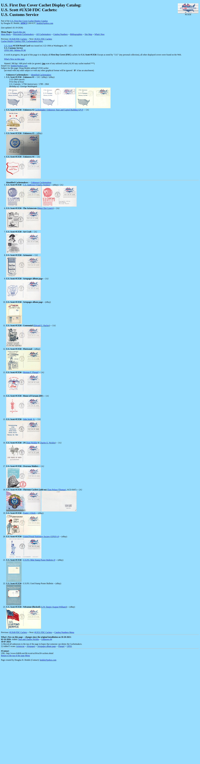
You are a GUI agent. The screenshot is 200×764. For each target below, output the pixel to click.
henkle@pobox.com (45, 23)
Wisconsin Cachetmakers (23, 34)
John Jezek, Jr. (29, 419)
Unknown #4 (46, 639)
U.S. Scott (8, 46)
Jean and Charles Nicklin (28, 639)
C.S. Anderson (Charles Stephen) (36, 185)
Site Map (88, 34)
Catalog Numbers (60, 34)
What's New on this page (14, 59)
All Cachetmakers (43, 34)
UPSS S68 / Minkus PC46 (15, 50)
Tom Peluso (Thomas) (57, 490)
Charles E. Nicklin (47, 443)
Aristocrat (20, 646)
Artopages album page (46, 646)
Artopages (31, 646)
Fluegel (61, 646)
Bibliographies (76, 34)
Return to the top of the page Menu (15, 655)
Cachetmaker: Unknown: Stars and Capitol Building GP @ (59, 110)
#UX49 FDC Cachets (18, 39)
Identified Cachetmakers (41, 75)
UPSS (69, 646)
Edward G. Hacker (41, 325)
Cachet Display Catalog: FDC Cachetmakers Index (22, 41)
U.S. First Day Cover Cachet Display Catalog (29, 21)
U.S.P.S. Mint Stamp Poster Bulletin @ (39, 560)
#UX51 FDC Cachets (43, 39)
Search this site (19, 32)
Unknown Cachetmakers (41, 182)
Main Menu (6, 34)
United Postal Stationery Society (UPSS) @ (41, 536)
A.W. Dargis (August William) (53, 607)
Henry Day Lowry (45, 208)
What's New (99, 34)
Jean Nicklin (32, 443)
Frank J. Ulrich (29, 513)
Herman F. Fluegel (30, 372)
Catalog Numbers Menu (64, 632)
